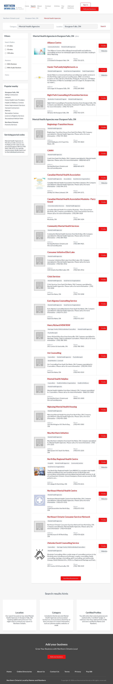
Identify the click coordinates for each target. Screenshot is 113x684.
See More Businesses (70, 578)
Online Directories (24, 671)
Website (104, 51)
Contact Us (48, 7)
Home (27, 6)
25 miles (10, 46)
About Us (39, 7)
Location (59, 26)
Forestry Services (11, 124)
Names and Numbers (37, 680)
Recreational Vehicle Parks (14, 118)
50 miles (10, 49)
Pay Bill (62, 7)
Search (33, 6)
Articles (57, 6)
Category (13, 26)
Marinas (7, 110)
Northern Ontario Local (11, 18)
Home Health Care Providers (15, 100)
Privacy (78, 671)
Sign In (85, 5)
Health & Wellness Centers (14, 102)
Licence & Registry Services (14, 116)
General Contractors (12, 108)
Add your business (71, 7)
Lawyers (8, 97)
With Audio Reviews (14, 68)
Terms (67, 671)
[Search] (103, 26)
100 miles (10, 53)
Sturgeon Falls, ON (31, 18)
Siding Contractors (11, 95)
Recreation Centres (12, 113)
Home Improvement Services (15, 105)
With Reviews (12, 64)
